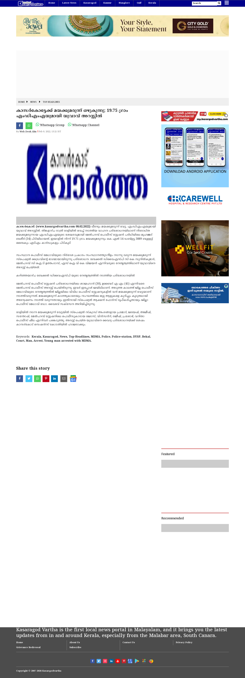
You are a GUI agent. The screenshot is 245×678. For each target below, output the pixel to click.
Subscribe (75, 647)
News (33, 102)
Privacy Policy (184, 642)
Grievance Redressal (28, 647)
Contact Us (128, 642)
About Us (74, 642)
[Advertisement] (118, 74)
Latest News (69, 3)
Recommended (172, 518)
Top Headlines (51, 102)
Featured (168, 454)
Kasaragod (89, 3)
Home (51, 3)
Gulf (139, 3)
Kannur (107, 3)
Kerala (152, 3)
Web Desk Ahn (28, 131)
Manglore (124, 3)
